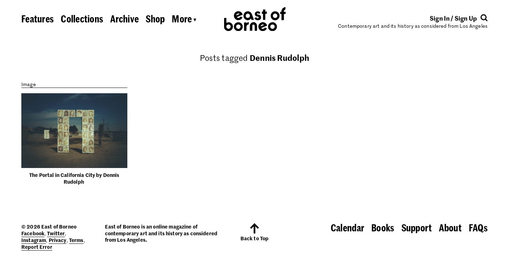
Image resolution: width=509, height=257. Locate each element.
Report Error (36, 246)
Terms (76, 239)
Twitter (56, 233)
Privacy (58, 239)
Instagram (33, 239)
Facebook (32, 233)
